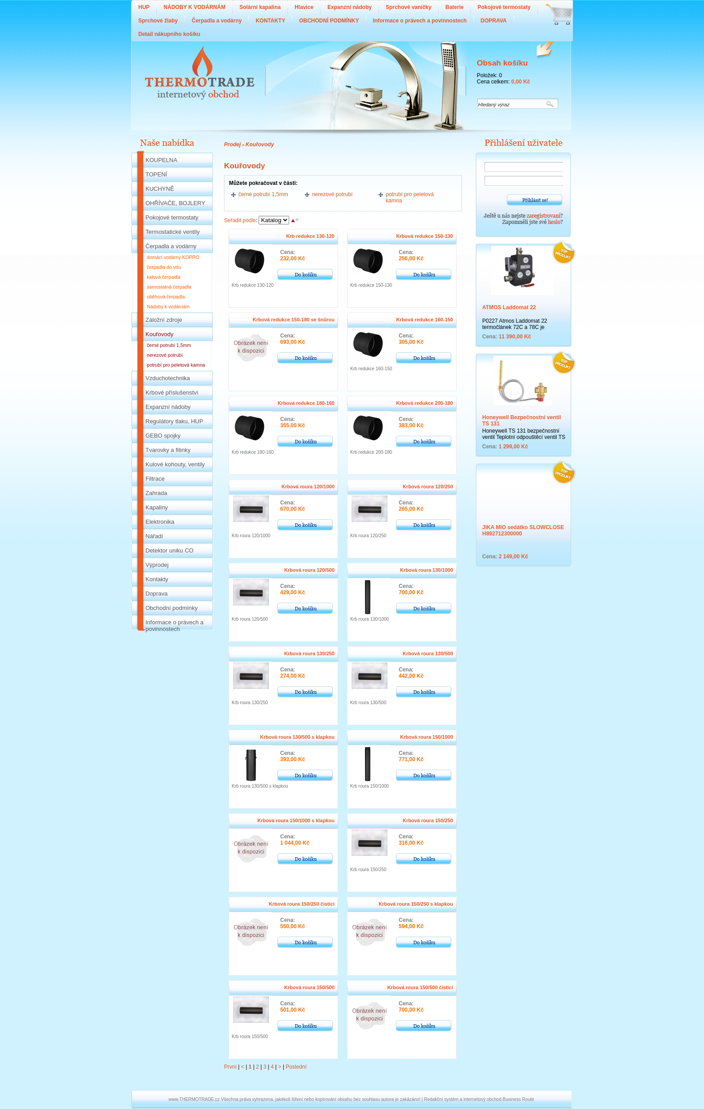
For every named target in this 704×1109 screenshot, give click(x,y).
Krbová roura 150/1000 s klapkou (295, 820)
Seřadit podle (240, 220)
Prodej (232, 144)
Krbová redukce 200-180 (424, 403)
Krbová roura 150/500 (309, 987)
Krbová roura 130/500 (428, 653)
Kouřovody (260, 144)
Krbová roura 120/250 (428, 486)
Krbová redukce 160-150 (424, 319)
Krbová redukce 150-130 (424, 236)
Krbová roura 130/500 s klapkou (297, 737)
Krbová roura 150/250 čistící (301, 904)
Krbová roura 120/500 (309, 570)
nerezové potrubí (332, 194)
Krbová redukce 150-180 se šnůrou (293, 319)
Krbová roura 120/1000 (308, 486)
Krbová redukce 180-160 (305, 403)
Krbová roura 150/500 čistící (420, 987)
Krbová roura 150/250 (428, 820)
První (230, 1067)
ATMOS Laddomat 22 (509, 307)
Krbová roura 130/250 (309, 653)
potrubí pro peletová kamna (410, 197)
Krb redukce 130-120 (310, 236)
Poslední (296, 1067)
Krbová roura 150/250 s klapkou (415, 904)
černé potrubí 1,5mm (263, 194)
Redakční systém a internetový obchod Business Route (479, 1099)
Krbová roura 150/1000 (426, 737)
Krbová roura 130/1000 (426, 570)
